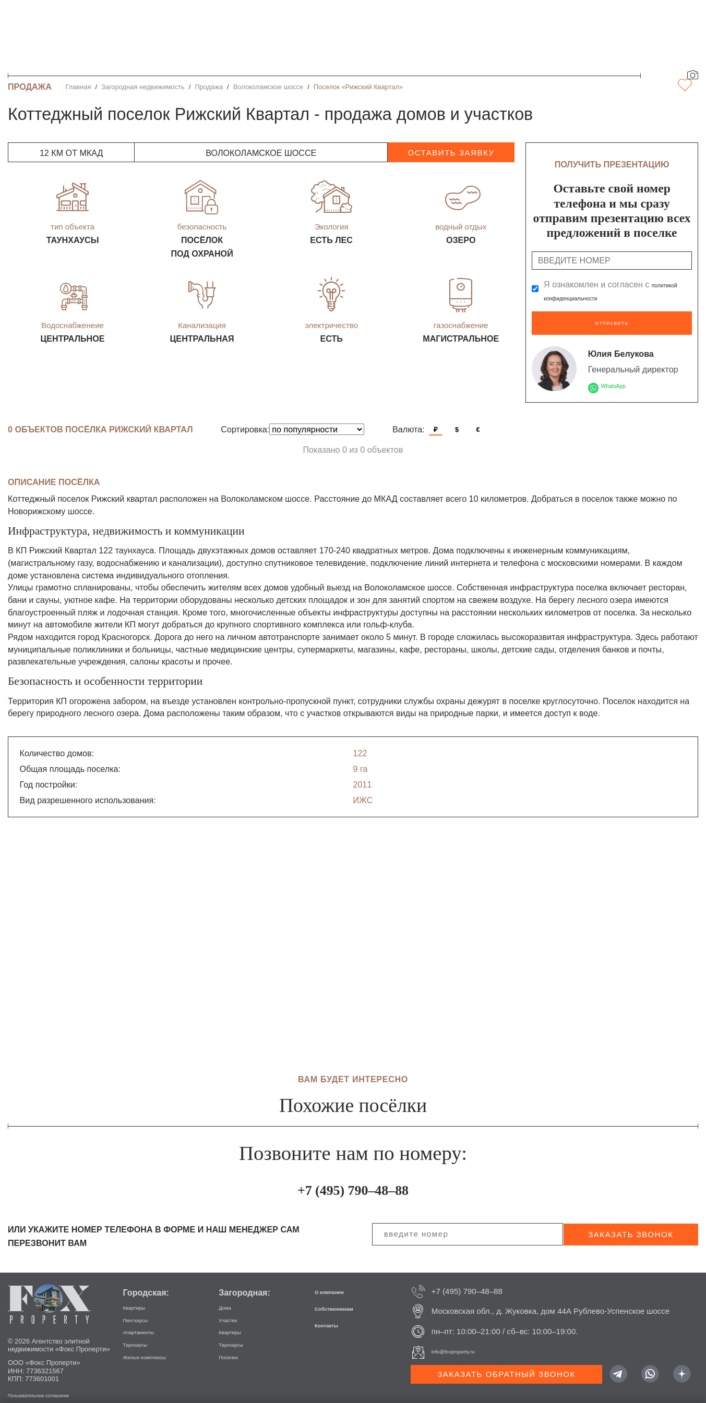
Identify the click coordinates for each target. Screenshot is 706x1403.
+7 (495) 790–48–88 (353, 1179)
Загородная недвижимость (143, 87)
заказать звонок (630, 1226)
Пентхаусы (143, 1311)
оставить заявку (451, 152)
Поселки (234, 1348)
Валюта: (408, 421)
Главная (78, 87)
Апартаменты (148, 1323)
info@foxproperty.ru (466, 1343)
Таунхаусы (142, 1336)
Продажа (209, 87)
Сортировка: (245, 421)
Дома (228, 1299)
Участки (233, 1311)
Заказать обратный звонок (506, 1366)
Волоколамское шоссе (268, 87)
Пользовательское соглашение (56, 1388)
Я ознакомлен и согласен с (618, 290)
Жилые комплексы (157, 1348)
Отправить (612, 319)
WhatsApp (620, 377)
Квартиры (141, 1299)
